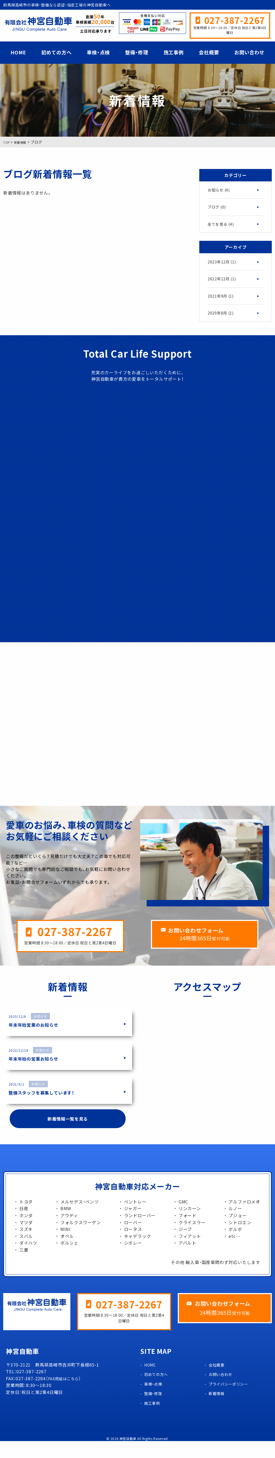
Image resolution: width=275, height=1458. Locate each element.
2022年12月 (223, 282)
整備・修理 (136, 52)
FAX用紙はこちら (65, 1395)
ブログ (218, 208)
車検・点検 (98, 52)
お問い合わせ (249, 52)
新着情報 (218, 1410)
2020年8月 (222, 318)
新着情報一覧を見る (67, 1134)
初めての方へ (56, 52)
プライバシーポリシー (231, 1400)
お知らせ (220, 190)
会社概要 (209, 52)
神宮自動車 (128, 1455)
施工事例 (174, 52)
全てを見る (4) (223, 226)
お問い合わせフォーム (209, 946)
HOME (18, 52)
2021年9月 (222, 300)
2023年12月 (223, 265)
